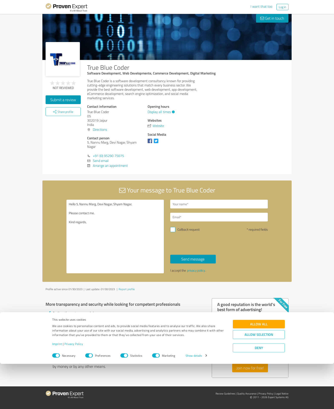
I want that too (261, 6)
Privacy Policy (73, 389)
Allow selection (259, 379)
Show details (194, 401)
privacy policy (196, 270)
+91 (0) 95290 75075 (108, 155)
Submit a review (63, 99)
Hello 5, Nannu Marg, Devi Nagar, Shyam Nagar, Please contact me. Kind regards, (115, 236)
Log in (282, 7)
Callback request (188, 229)
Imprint (57, 389)
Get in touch (272, 18)
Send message (192, 259)
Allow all (259, 369)
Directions (100, 129)
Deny (259, 393)
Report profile (127, 289)
